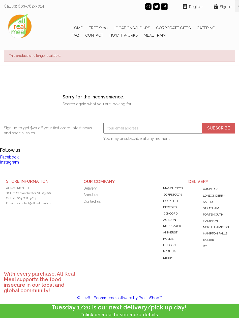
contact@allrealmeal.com (36, 203)
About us (90, 195)
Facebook (9, 157)
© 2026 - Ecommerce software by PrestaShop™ (119, 298)
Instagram (9, 162)
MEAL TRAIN (155, 35)
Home (77, 28)
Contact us (92, 201)
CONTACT (94, 35)
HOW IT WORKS (123, 35)
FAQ (75, 35)
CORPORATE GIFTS (173, 28)
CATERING (206, 28)
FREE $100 (98, 28)
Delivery (90, 188)
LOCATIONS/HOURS (132, 28)
